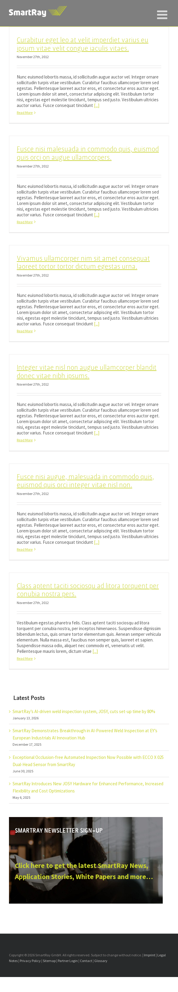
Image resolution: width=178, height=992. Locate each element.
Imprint (149, 955)
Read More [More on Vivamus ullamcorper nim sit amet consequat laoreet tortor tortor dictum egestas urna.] (25, 331)
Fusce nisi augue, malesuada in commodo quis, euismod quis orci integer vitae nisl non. (85, 481)
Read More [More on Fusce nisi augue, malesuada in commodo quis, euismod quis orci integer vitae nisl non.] (25, 549)
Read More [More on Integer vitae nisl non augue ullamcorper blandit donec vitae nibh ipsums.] (25, 440)
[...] (96, 105)
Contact (86, 960)
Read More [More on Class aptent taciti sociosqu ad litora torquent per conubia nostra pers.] (25, 658)
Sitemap (49, 960)
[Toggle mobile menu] (163, 12)
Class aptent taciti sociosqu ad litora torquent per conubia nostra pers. (88, 590)
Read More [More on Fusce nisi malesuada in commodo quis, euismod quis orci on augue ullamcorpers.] (25, 222)
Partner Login (68, 960)
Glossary (100, 960)
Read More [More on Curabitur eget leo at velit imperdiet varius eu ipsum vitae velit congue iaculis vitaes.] (25, 112)
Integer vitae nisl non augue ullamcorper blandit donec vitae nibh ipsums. (86, 372)
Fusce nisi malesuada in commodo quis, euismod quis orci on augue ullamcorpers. (88, 153)
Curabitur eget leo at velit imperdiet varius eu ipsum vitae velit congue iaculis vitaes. (82, 44)
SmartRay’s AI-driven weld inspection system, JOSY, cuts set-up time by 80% (84, 711)
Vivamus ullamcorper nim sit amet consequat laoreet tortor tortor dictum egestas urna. (83, 262)
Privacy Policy (30, 960)
